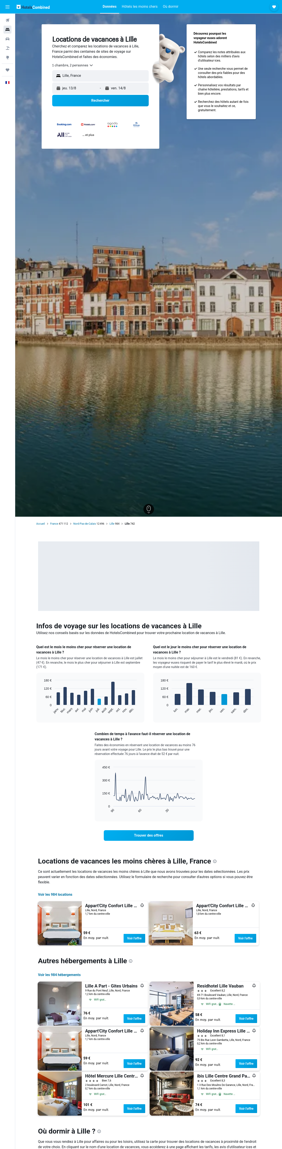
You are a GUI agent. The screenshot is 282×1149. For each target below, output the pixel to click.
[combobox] (72, 65)
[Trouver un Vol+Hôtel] (7, 48)
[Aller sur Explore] (7, 57)
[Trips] (7, 70)
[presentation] (215, 861)
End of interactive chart (158, 710)
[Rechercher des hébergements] (7, 29)
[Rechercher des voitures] (7, 38)
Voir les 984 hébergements (59, 975)
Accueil (40, 523)
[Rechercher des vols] (7, 20)
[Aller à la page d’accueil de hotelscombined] (33, 7)
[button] (7, 7)
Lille (111, 523)
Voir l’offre (134, 938)
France (54, 523)
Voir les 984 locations (55, 894)
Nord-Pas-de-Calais (84, 523)
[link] (149, 835)
